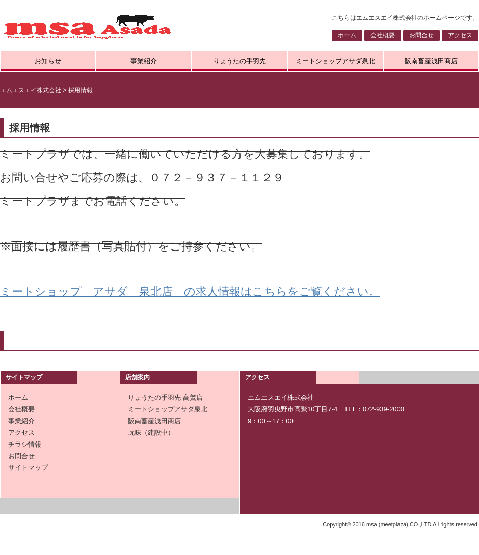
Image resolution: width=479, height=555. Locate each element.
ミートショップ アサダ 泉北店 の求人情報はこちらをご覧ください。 (190, 291)
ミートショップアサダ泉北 (335, 61)
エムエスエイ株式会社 (30, 90)
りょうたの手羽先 (239, 61)
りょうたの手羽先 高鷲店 (165, 397)
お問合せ (421, 35)
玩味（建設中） (151, 432)
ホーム (347, 35)
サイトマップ (28, 467)
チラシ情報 (24, 444)
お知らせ (48, 61)
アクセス (460, 35)
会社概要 (382, 35)
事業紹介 (143, 61)
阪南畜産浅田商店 (431, 61)
